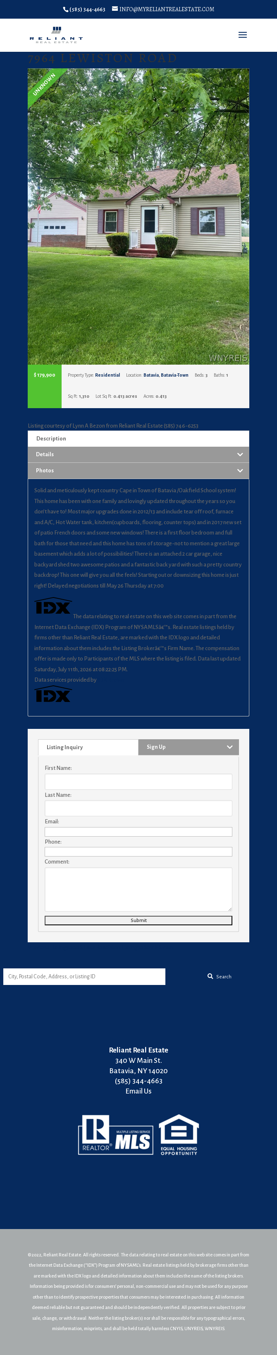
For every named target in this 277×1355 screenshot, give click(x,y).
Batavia (151, 375)
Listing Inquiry (65, 747)
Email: (52, 821)
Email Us (138, 1091)
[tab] (138, 439)
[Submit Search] (219, 976)
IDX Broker (111, 680)
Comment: (57, 862)
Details (45, 454)
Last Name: (58, 795)
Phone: (53, 842)
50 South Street (141, 947)
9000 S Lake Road (68, 947)
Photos (45, 471)
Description (51, 439)
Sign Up (156, 747)
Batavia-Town (175, 375)
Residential (107, 375)
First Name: (58, 768)
